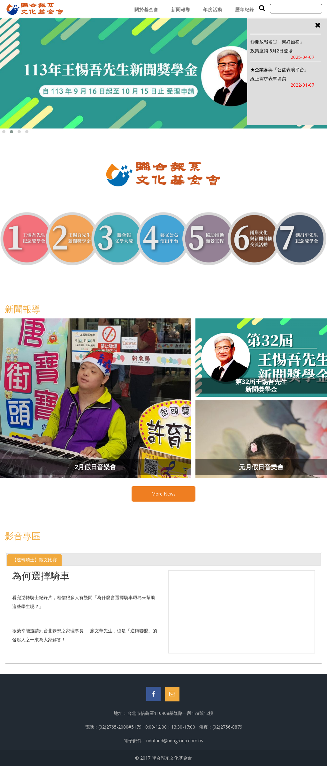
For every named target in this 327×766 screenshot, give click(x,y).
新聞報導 (180, 9)
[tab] (34, 560)
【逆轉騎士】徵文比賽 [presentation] (34, 559)
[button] (4, 132)
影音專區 (23, 536)
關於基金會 (146, 9)
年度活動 (212, 9)
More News (163, 494)
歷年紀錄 (244, 9)
